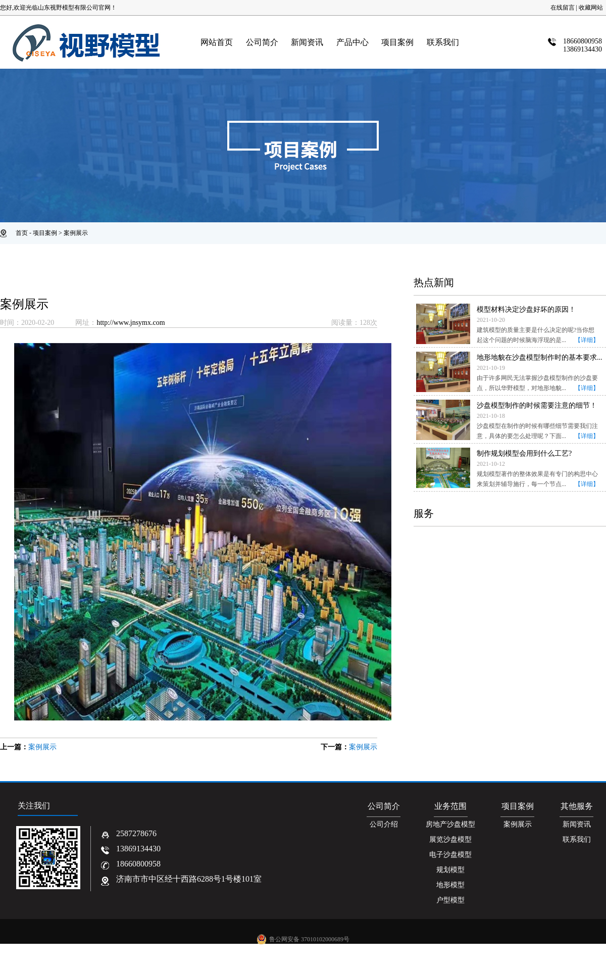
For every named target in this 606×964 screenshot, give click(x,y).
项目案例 (45, 232)
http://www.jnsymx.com (130, 322)
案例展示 (76, 232)
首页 (22, 232)
